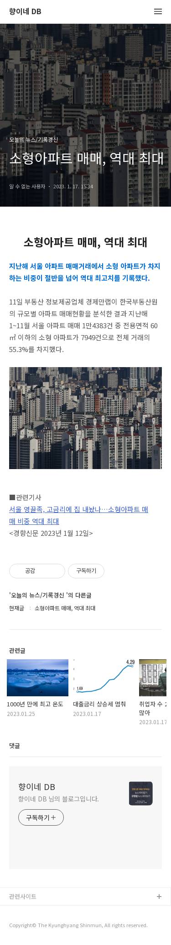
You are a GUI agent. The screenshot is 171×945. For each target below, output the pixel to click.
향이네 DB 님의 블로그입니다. (58, 798)
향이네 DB (25, 11)
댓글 (14, 745)
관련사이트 (22, 896)
